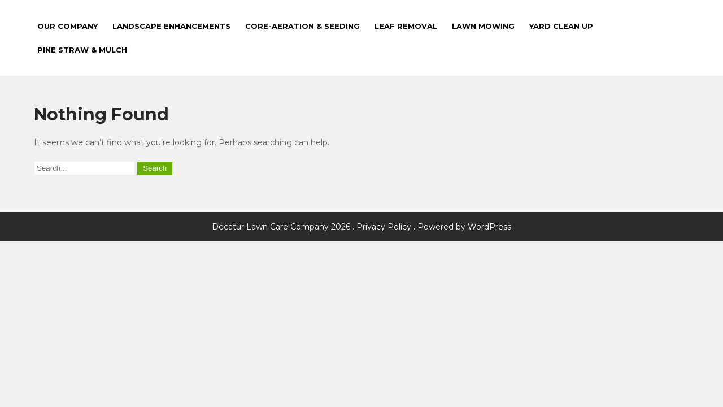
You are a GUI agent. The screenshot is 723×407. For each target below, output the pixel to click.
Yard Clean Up (561, 26)
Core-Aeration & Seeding (302, 26)
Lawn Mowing (483, 26)
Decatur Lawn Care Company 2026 (282, 227)
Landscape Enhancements (171, 26)
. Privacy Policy (381, 227)
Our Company (67, 26)
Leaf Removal (405, 26)
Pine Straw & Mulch (82, 49)
